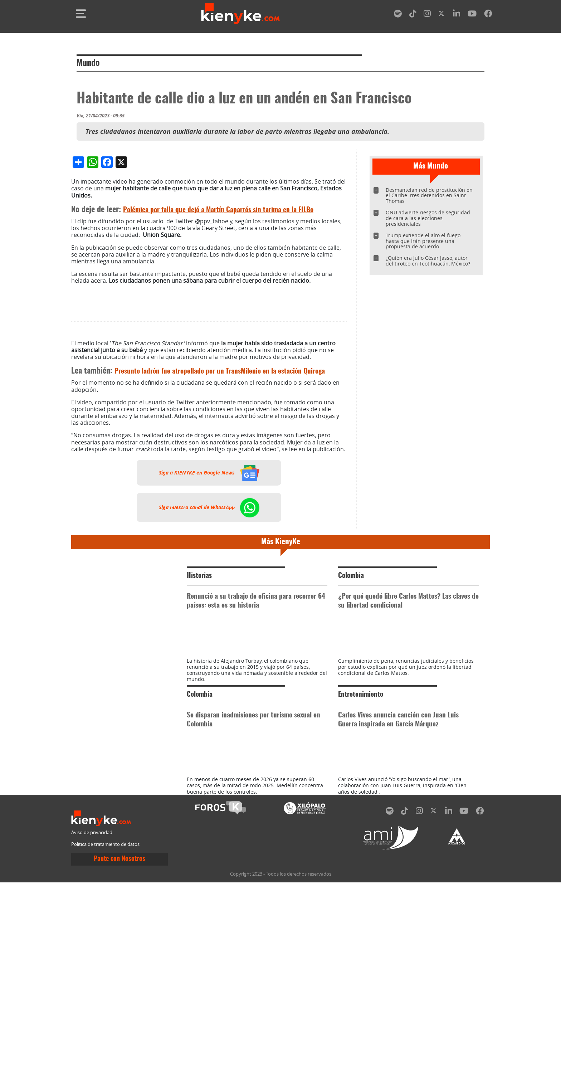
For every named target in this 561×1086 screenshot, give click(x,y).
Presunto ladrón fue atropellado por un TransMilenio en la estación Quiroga (219, 522)
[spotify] (398, 15)
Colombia (351, 726)
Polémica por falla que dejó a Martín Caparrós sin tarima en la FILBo (218, 360)
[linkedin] (456, 15)
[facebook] (488, 15)
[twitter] (441, 15)
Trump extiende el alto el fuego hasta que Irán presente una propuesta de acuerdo (423, 241)
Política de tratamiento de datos (105, 1060)
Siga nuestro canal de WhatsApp (209, 658)
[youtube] (472, 15)
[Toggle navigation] (81, 13)
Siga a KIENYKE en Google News (209, 623)
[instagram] (427, 15)
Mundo (88, 63)
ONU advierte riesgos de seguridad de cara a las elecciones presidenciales (428, 218)
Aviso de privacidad (91, 1047)
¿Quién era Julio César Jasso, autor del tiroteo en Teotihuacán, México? (428, 260)
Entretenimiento (360, 877)
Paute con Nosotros (119, 1074)
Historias (199, 726)
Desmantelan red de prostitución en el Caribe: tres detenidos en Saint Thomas (429, 195)
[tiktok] (412, 15)
